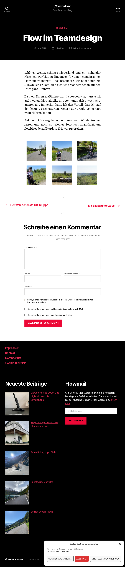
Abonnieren (75, 421)
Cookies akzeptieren (60, 559)
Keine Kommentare (82, 48)
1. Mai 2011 (60, 48)
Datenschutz (14, 358)
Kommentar (30, 248)
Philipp (44, 48)
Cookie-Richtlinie (17, 363)
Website (28, 286)
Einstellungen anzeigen (105, 559)
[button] (119, 544)
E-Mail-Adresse (72, 274)
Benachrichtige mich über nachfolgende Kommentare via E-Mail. (55, 309)
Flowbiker (62, 28)
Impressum (13, 348)
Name (28, 274)
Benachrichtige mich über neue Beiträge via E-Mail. (50, 315)
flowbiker (19, 559)
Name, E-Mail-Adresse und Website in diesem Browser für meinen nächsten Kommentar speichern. (60, 301)
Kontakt (11, 353)
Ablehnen (81, 559)
